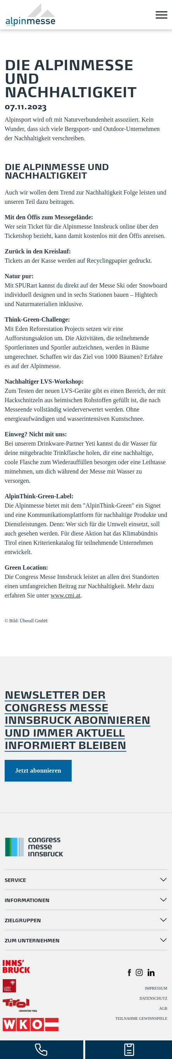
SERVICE (15, 879)
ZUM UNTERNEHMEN (32, 940)
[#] (16, 965)
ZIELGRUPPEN (23, 919)
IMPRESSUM (156, 988)
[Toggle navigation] (161, 15)
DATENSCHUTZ (153, 998)
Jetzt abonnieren (38, 770)
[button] (129, 972)
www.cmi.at (66, 595)
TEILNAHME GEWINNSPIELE (141, 1018)
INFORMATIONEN (27, 899)
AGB (163, 1008)
